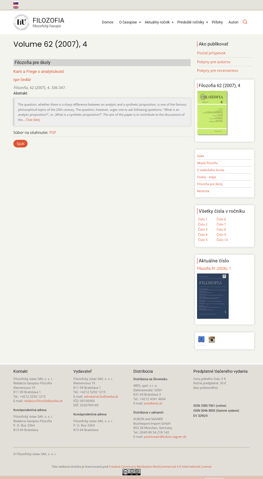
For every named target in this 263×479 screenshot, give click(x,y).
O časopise (128, 22)
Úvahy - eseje (206, 177)
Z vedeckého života (210, 170)
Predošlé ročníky (190, 22)
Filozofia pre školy (210, 184)
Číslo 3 (203, 229)
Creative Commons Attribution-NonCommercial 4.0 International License (160, 466)
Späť (20, 143)
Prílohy (217, 22)
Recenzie (203, 191)
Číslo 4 (203, 234)
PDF (52, 132)
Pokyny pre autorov (214, 61)
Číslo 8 (221, 229)
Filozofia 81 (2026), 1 (214, 268)
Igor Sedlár (22, 79)
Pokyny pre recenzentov (217, 70)
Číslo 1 (203, 219)
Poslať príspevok (211, 52)
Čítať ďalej (33, 120)
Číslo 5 (203, 240)
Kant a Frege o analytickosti (38, 71)
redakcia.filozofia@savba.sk (43, 401)
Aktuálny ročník (157, 22)
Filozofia (48, 20)
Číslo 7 (221, 224)
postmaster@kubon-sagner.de (165, 437)
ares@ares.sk (153, 403)
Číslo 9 (221, 234)
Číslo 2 (203, 224)
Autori (233, 22)
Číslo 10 (222, 240)
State (200, 156)
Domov (108, 22)
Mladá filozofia (207, 163)
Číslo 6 (221, 219)
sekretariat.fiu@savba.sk (101, 396)
